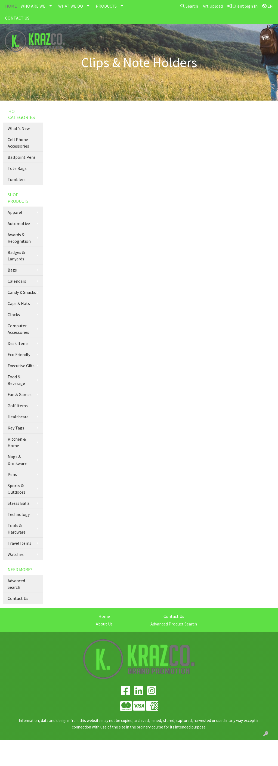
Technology (19, 514)
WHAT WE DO (70, 6)
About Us (104, 624)
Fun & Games (20, 394)
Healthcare (18, 416)
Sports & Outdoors (16, 489)
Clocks (14, 314)
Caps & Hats (19, 303)
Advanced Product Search (173, 624)
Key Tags (16, 428)
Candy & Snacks (22, 292)
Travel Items (19, 543)
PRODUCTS (106, 6)
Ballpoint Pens (22, 157)
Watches (16, 554)
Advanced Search (16, 584)
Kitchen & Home (17, 442)
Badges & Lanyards (16, 255)
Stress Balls (19, 503)
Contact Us (18, 598)
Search (189, 6)
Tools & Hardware (17, 529)
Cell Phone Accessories (18, 143)
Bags (12, 270)
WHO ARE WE (33, 6)
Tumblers (17, 179)
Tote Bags (17, 168)
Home (104, 616)
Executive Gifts (21, 365)
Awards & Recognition (19, 238)
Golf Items (18, 405)
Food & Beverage (16, 380)
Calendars (17, 281)
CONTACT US (17, 18)
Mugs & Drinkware (17, 460)
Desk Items (18, 343)
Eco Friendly (19, 354)
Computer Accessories (18, 329)
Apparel (15, 212)
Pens (12, 474)
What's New (19, 128)
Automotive (19, 223)
